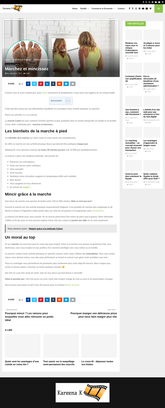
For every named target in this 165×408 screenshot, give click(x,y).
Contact (121, 8)
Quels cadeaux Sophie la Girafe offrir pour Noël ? (151, 176)
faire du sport (73, 285)
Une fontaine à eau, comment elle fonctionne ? (133, 112)
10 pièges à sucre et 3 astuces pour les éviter (151, 45)
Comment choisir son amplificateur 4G (133, 78)
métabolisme (98, 210)
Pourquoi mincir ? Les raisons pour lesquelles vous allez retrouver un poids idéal (29, 317)
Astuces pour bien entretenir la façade (133, 176)
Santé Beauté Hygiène (12, 64)
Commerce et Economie (102, 8)
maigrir (26, 187)
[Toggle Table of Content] (66, 100)
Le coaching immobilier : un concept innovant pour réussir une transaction (133, 145)
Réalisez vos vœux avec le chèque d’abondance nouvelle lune (131, 48)
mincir (44, 92)
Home (74, 8)
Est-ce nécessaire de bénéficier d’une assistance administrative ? (151, 81)
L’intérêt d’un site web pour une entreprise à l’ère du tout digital (151, 113)
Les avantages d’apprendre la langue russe (150, 143)
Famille (83, 8)
